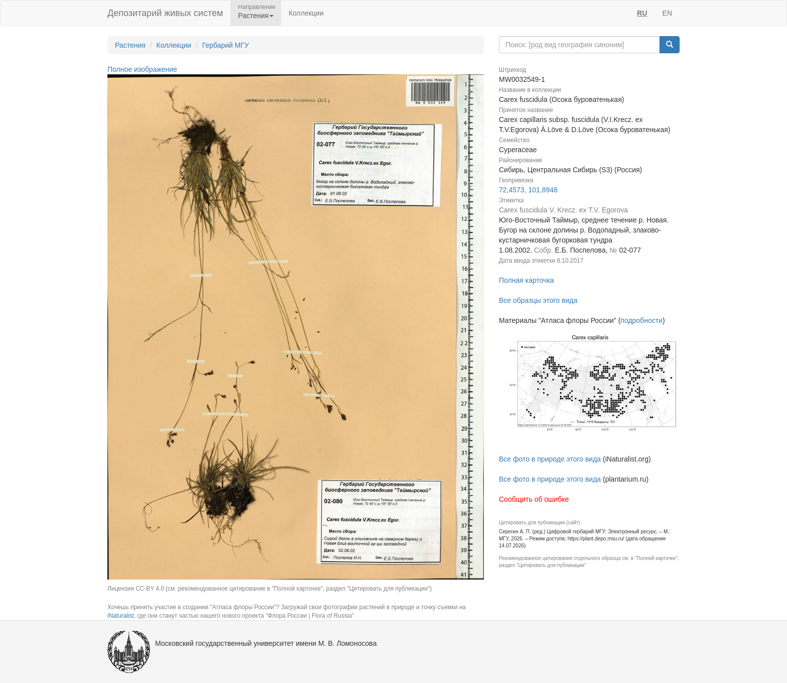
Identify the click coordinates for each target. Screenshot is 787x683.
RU (642, 13)
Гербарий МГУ (225, 45)
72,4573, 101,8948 (528, 190)
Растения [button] (256, 16)
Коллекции (306, 13)
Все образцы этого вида (538, 300)
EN (667, 13)
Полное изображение (142, 69)
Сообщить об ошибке (534, 499)
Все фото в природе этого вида (550, 459)
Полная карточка (526, 280)
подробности (641, 320)
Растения (130, 45)
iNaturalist (120, 615)
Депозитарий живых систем (165, 13)
